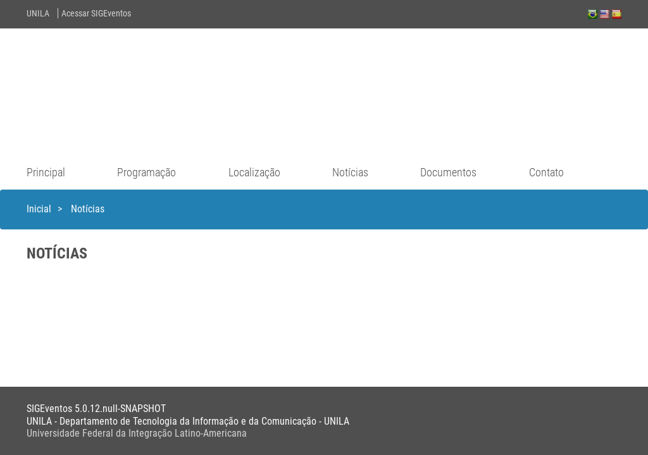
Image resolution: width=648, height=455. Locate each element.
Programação (146, 172)
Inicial (39, 209)
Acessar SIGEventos (96, 13)
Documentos (448, 172)
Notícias (350, 172)
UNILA (38, 13)
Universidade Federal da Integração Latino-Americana (137, 433)
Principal (46, 172)
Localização (254, 172)
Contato (546, 172)
